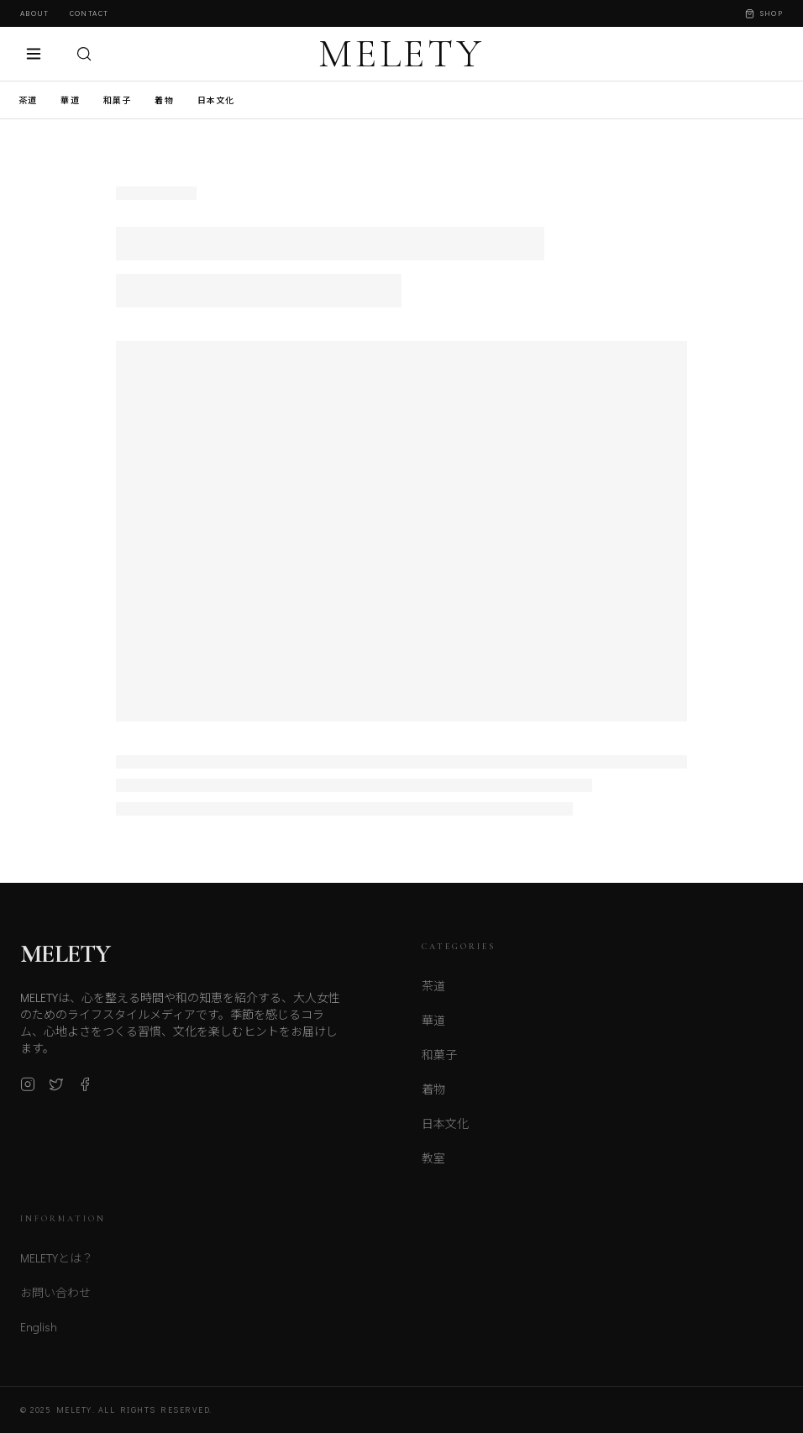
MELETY (401, 54)
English (38, 1334)
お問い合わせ (55, 1300)
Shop (764, 13)
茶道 (27, 100)
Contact (89, 13)
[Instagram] (27, 1090)
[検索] (84, 53)
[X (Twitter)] (56, 1090)
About (35, 13)
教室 (433, 1165)
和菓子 (117, 100)
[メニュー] (33, 53)
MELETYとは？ (56, 1265)
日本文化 (216, 100)
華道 (69, 100)
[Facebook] (84, 1090)
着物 (164, 100)
